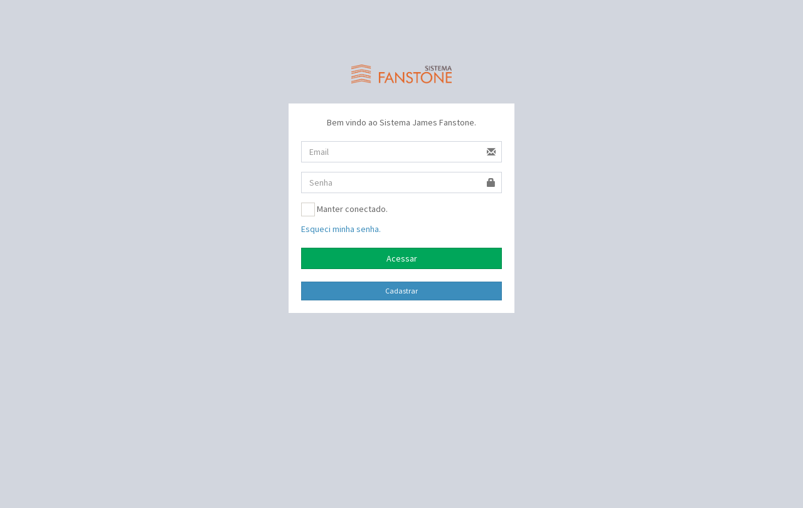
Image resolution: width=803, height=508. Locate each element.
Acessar (401, 258)
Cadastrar (401, 290)
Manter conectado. (344, 209)
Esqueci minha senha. (341, 229)
